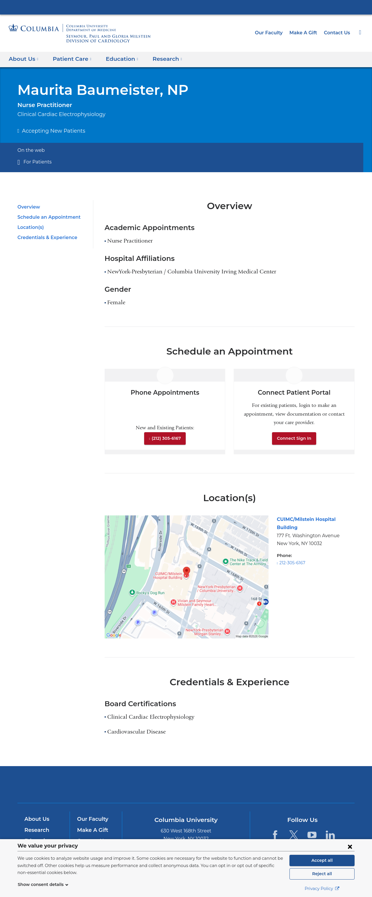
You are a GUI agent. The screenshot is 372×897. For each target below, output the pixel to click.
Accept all (322, 860)
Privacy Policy (322, 888)
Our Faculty (274, 32)
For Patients (36, 161)
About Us (36, 819)
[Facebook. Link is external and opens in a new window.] (275, 834)
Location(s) (29, 227)
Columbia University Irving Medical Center (186, 7)
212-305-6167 (292, 554)
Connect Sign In (294, 438)
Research (36, 830)
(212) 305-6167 (166, 438)
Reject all (322, 873)
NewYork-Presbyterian (186, 788)
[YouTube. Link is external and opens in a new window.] (312, 834)
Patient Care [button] (69, 59)
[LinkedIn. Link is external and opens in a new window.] (330, 834)
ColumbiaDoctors (269, 784)
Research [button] (160, 59)
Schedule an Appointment (46, 217)
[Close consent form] (350, 846)
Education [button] (117, 59)
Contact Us (338, 32)
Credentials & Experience (45, 237)
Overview (27, 206)
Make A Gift (306, 32)
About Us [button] (24, 59)
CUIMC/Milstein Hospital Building (313, 519)
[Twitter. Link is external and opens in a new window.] (293, 834)
